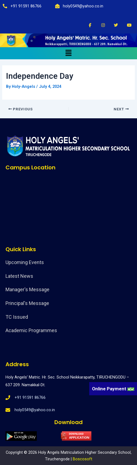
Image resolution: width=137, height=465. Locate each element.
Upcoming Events (24, 262)
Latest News (19, 276)
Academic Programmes (31, 330)
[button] (68, 53)
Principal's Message (27, 303)
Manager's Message (27, 289)
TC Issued (16, 317)
